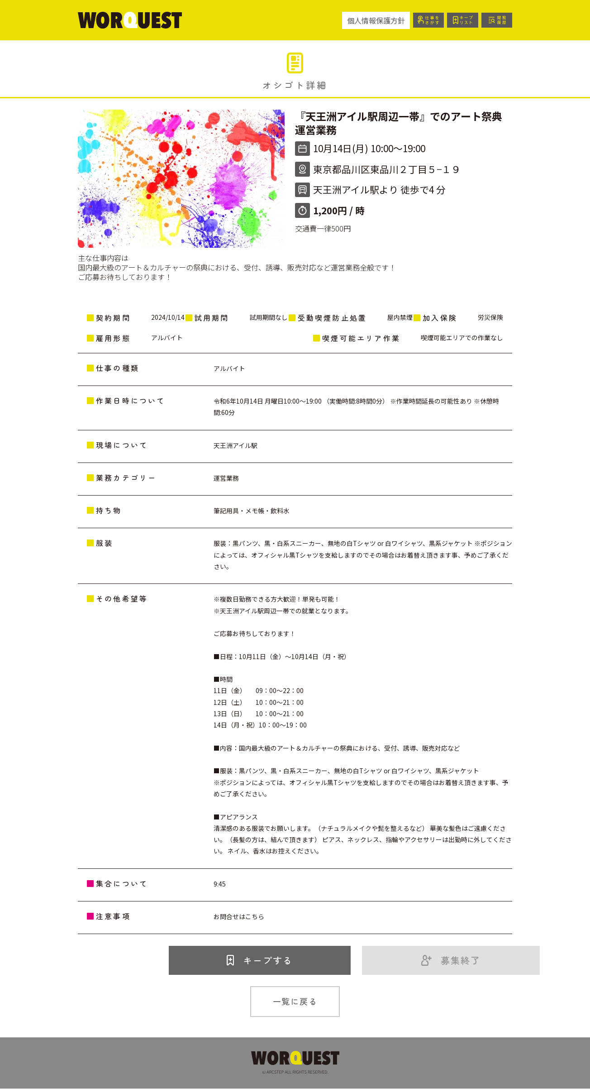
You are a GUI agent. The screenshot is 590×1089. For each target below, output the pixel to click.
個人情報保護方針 (371, 20)
